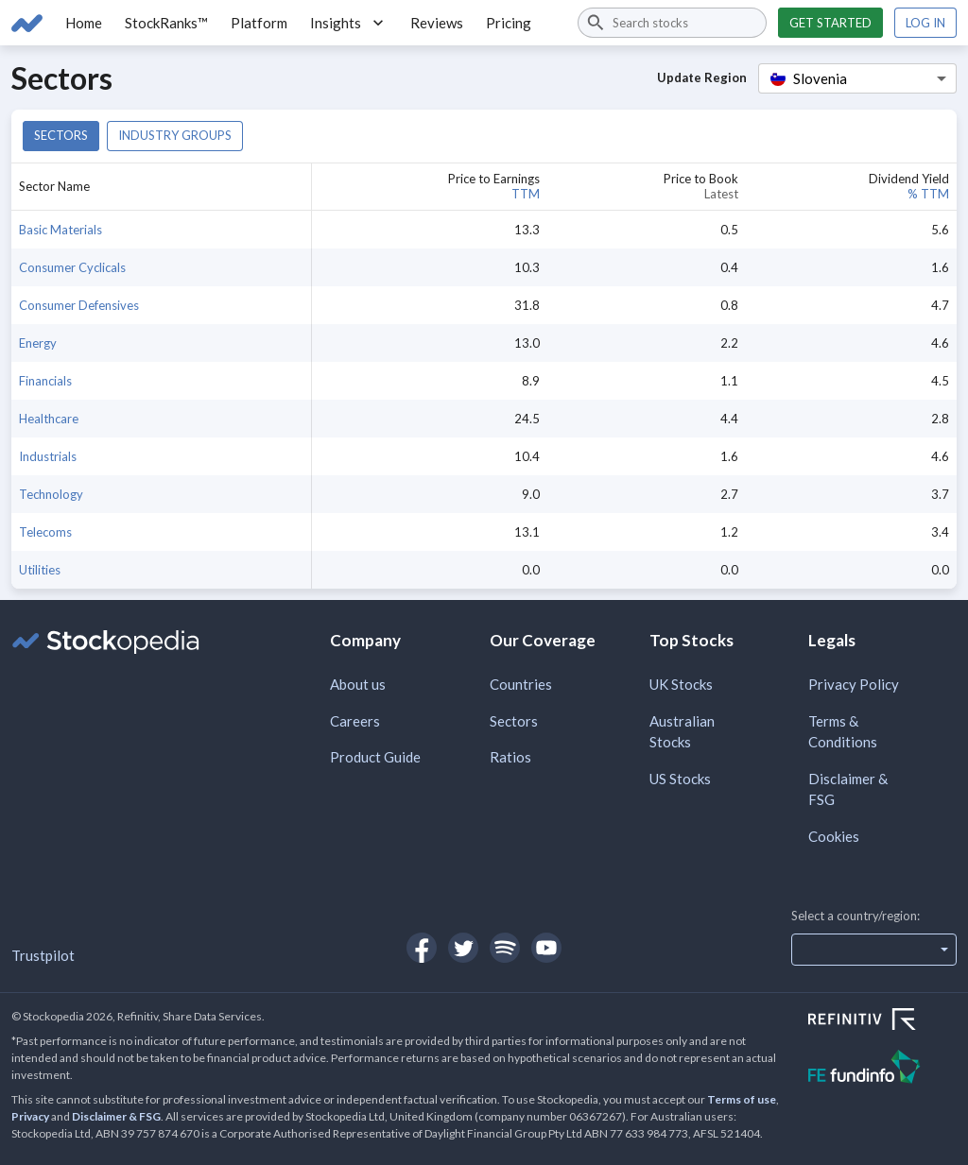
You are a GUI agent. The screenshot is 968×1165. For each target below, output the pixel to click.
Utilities (39, 569)
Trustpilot (43, 955)
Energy (38, 343)
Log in (925, 22)
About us (358, 684)
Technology (51, 494)
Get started (830, 22)
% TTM (928, 193)
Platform (259, 22)
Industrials (48, 456)
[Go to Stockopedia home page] (27, 22)
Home (83, 22)
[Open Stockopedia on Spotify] (505, 948)
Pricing (508, 22)
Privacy (30, 1116)
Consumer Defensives (79, 305)
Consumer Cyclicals (72, 267)
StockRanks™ (166, 22)
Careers (355, 720)
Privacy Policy (853, 684)
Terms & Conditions (842, 731)
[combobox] (672, 23)
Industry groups (175, 135)
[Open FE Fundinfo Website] (882, 1069)
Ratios (510, 756)
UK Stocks (681, 684)
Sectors (61, 135)
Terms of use (741, 1099)
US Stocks (680, 778)
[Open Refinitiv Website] (882, 1021)
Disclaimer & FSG (848, 789)
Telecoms (45, 532)
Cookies (833, 836)
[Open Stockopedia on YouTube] (546, 948)
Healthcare (48, 418)
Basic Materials (60, 229)
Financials (45, 380)
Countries (521, 684)
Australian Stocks (682, 731)
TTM (525, 193)
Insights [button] (349, 22)
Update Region (702, 77)
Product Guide (375, 756)
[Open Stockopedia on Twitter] (463, 948)
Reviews (436, 22)
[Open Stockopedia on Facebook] (421, 948)
